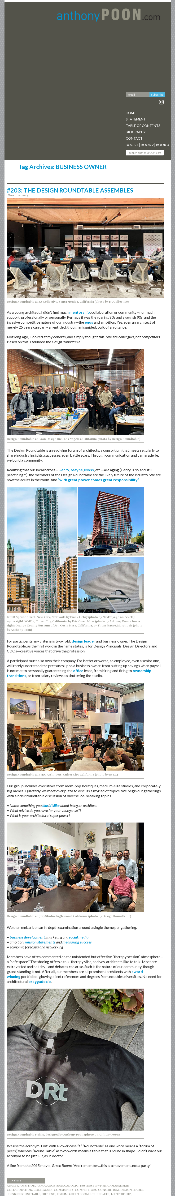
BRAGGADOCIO (67, 1185)
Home (131, 113)
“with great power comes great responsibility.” (98, 479)
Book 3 (162, 145)
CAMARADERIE (118, 1185)
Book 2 (147, 145)
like (45, 805)
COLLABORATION (19, 1190)
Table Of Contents (143, 126)
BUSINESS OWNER (93, 1185)
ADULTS (12, 1185)
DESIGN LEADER (132, 1190)
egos (89, 322)
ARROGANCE (46, 1185)
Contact (134, 138)
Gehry (63, 469)
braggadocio (39, 981)
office (78, 670)
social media (78, 937)
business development (27, 937)
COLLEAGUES (43, 1190)
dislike (54, 805)
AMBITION (27, 1185)
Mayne (77, 469)
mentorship (79, 312)
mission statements (40, 942)
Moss (89, 469)
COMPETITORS (86, 1190)
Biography (136, 132)
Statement (136, 119)
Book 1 (132, 145)
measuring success (77, 942)
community (64, 1190)
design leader (83, 641)
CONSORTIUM (108, 1190)
